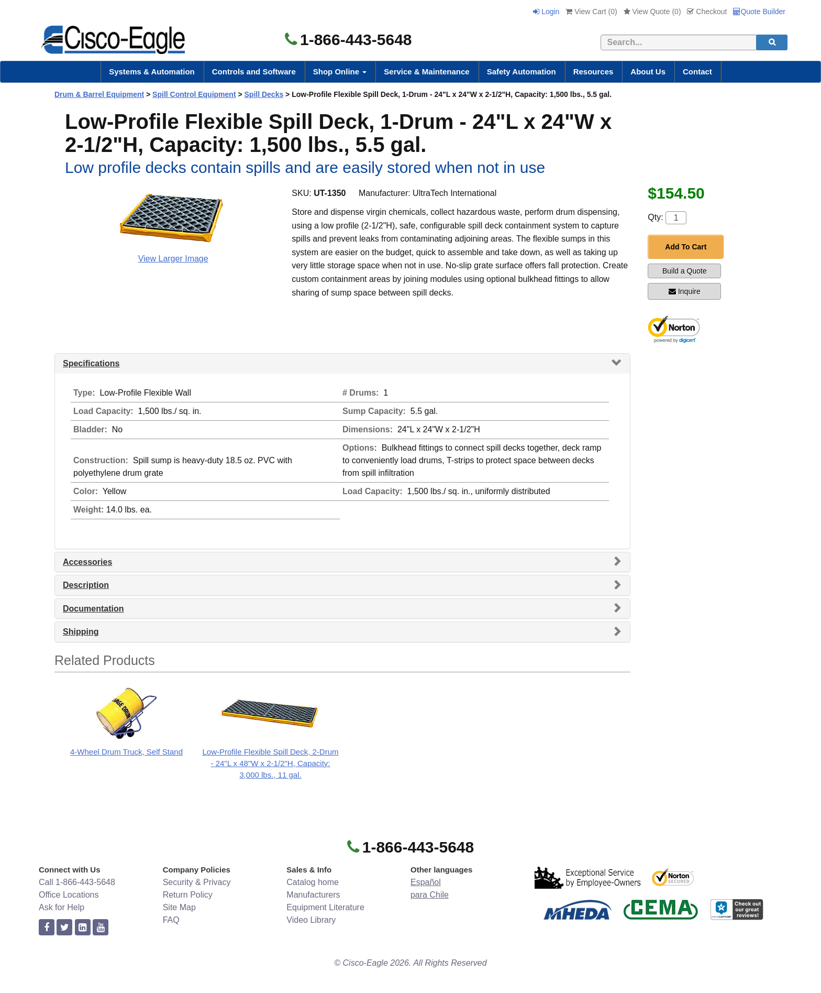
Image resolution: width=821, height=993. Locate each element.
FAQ (171, 919)
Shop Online (340, 71)
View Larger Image (173, 258)
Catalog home (312, 882)
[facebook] (46, 927)
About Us (647, 71)
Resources (593, 71)
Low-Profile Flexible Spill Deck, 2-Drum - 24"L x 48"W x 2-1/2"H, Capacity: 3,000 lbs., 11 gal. (270, 763)
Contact (697, 71)
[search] (771, 42)
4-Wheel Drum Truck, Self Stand (126, 751)
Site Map (179, 907)
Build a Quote (684, 271)
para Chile (429, 894)
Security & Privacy (197, 882)
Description (86, 585)
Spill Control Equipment (194, 94)
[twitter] (64, 927)
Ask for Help (61, 907)
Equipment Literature (325, 907)
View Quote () (652, 11)
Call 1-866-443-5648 (77, 882)
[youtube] (100, 927)
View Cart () (591, 11)
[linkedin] (83, 927)
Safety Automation (521, 71)
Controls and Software (254, 71)
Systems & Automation (152, 71)
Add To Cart (685, 247)
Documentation (93, 608)
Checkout (707, 11)
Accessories (87, 562)
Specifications (91, 363)
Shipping (80, 631)
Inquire (685, 291)
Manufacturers (313, 894)
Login (546, 11)
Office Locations (68, 894)
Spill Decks (264, 94)
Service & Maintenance (426, 71)
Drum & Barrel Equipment (99, 94)
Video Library (311, 919)
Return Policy (188, 894)
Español (425, 882)
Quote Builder (759, 11)
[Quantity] (675, 217)
